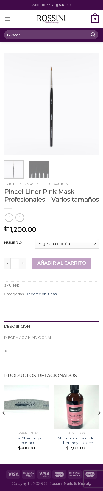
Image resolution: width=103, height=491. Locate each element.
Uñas (29, 183)
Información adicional (28, 338)
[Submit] (93, 34)
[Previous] (4, 424)
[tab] (51, 326)
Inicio (11, 183)
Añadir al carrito (61, 263)
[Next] (99, 424)
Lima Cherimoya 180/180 (26, 440)
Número (13, 243)
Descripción (17, 326)
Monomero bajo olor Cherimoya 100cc (76, 440)
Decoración (54, 183)
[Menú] (7, 18)
